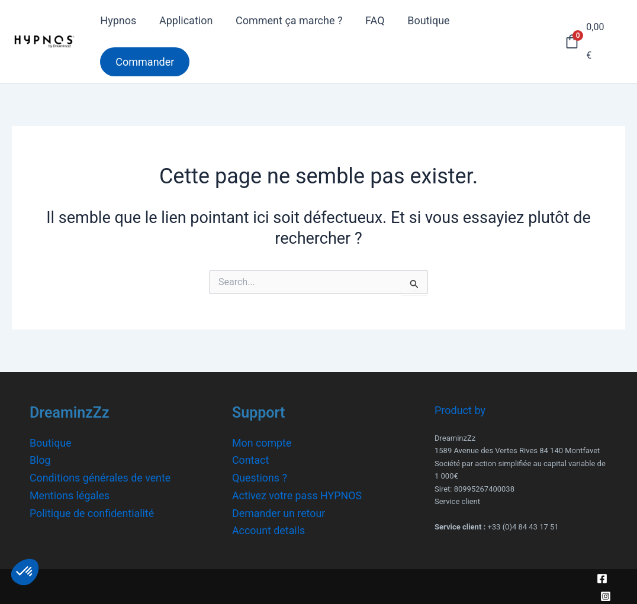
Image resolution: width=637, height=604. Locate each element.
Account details (269, 530)
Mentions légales (70, 495)
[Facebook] (602, 578)
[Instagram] (605, 596)
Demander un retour (279, 513)
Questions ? (260, 477)
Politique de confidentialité (92, 513)
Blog (40, 460)
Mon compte (262, 443)
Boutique (51, 443)
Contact (250, 460)
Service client (457, 501)
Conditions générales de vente (101, 477)
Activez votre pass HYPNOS (297, 495)
